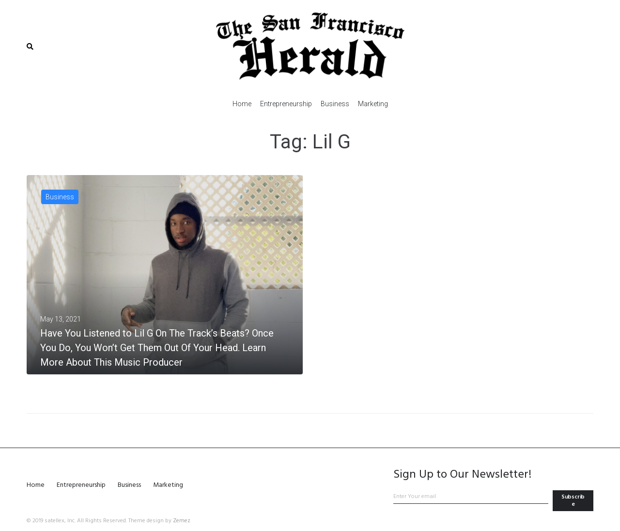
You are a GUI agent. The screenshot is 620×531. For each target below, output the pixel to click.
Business (60, 197)
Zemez (181, 521)
